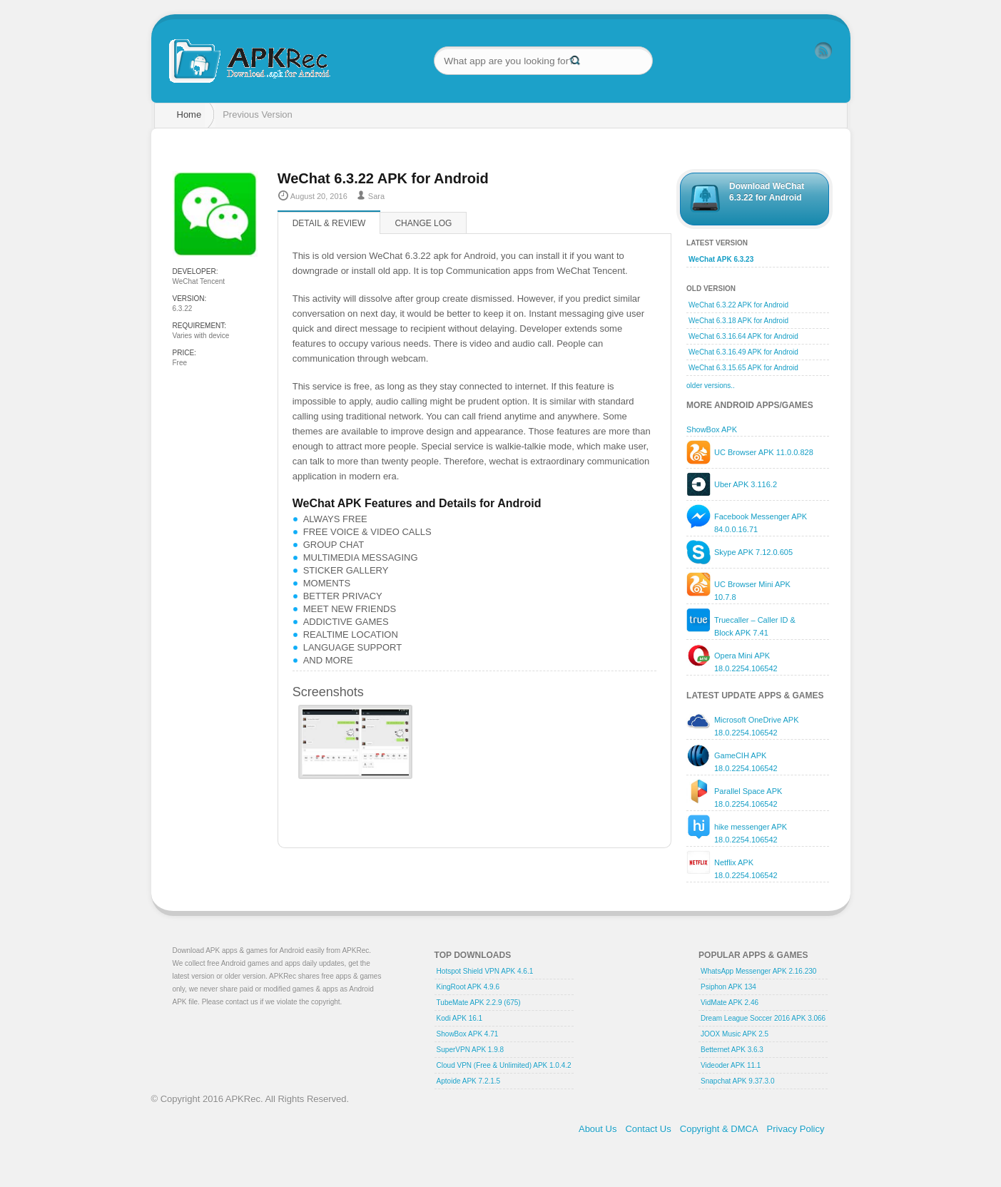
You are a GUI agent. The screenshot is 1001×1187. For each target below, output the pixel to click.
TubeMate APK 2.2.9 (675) (479, 1001)
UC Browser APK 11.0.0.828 (763, 451)
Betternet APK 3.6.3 (732, 1048)
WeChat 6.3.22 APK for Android (738, 303)
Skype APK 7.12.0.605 (753, 550)
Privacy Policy (796, 1127)
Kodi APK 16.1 (460, 1017)
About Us (597, 1127)
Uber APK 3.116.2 (745, 483)
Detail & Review (329, 223)
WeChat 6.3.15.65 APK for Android (743, 366)
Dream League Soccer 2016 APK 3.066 (763, 1017)
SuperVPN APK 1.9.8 (470, 1048)
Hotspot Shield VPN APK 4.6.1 (485, 970)
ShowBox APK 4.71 (468, 1032)
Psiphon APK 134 (728, 985)
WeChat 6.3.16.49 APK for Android (743, 351)
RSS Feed (824, 50)
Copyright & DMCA (719, 1127)
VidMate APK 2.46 (729, 1001)
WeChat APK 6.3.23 (720, 258)
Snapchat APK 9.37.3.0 (737, 1080)
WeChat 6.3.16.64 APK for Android (743, 335)
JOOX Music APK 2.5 (734, 1032)
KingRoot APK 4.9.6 (468, 985)
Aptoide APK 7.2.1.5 (469, 1080)
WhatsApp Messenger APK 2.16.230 (758, 970)
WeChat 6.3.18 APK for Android (738, 319)
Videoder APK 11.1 (731, 1064)
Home (189, 114)
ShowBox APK (711, 428)
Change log (423, 223)
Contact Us (648, 1127)
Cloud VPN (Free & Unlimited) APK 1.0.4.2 (504, 1064)
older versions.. (710, 384)
